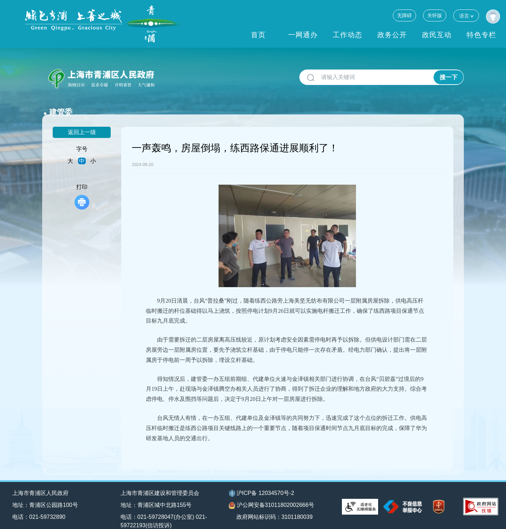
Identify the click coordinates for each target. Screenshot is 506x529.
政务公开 (392, 35)
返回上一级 (82, 121)
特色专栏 (481, 35)
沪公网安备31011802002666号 (271, 494)
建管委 (173, 74)
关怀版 (434, 15)
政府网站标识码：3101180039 (275, 506)
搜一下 (449, 77)
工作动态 (347, 35)
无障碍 (404, 15)
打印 (81, 185)
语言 (466, 16)
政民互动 (437, 35)
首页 (258, 35)
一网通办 (303, 35)
